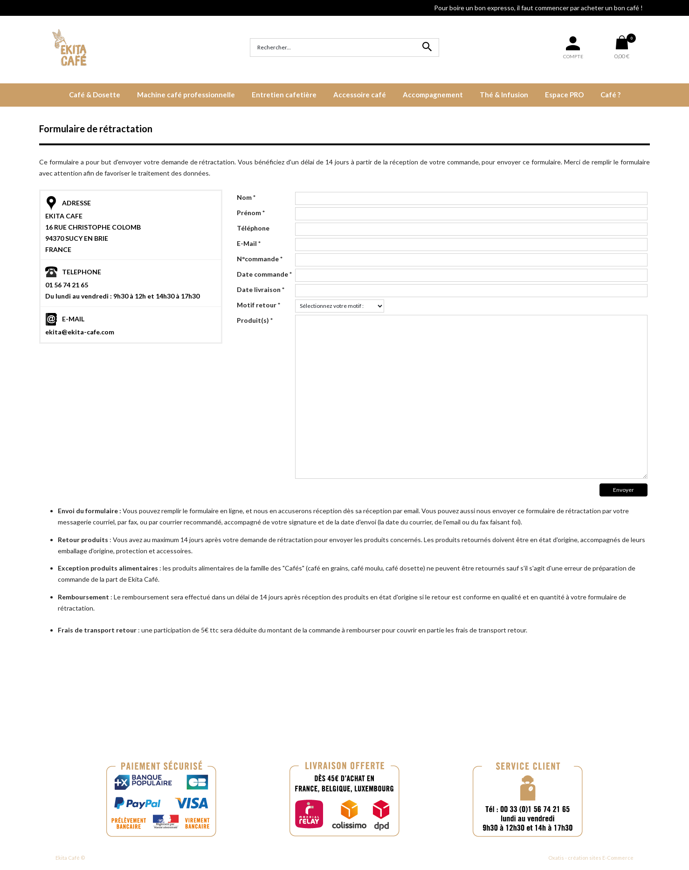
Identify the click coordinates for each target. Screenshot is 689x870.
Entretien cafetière (284, 94)
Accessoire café (359, 94)
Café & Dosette (94, 94)
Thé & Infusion (504, 94)
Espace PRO (564, 94)
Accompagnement (433, 94)
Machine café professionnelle (186, 94)
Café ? (610, 94)
